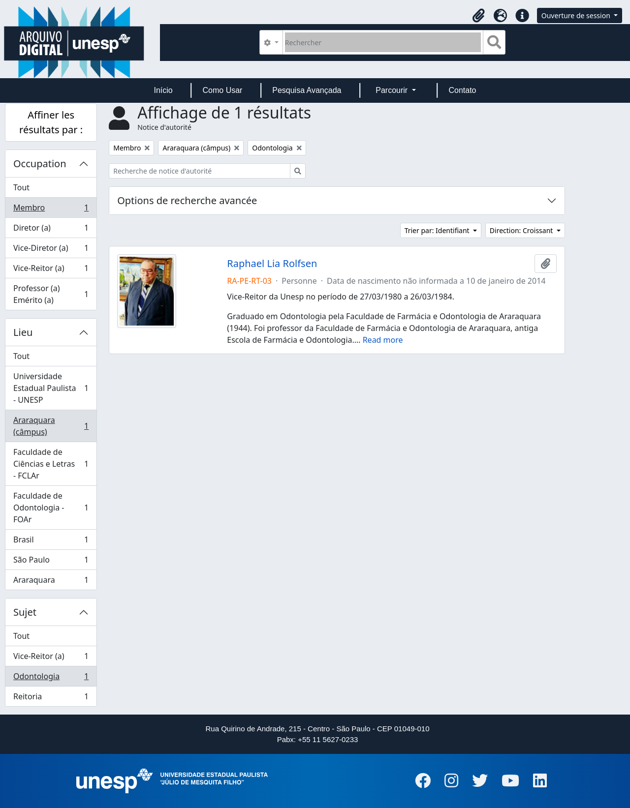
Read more (383, 339)
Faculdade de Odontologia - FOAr (51, 507)
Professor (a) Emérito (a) (51, 294)
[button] (479, 16)
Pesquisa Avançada (306, 90)
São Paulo (51, 562)
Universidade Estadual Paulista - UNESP (51, 388)
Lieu (22, 332)
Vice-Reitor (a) (51, 270)
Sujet (24, 612)
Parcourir (393, 90)
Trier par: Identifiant (438, 230)
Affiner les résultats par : (51, 122)
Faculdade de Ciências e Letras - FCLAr (51, 464)
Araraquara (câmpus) (51, 426)
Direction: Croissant (522, 230)
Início (163, 90)
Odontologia (51, 678)
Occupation (39, 163)
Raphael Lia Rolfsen (272, 263)
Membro (51, 210)
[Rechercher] (383, 42)
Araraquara (51, 582)
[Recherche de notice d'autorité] (199, 171)
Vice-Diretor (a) (51, 250)
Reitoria (51, 698)
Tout (21, 187)
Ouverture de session (576, 15)
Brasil (51, 542)
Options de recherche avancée (187, 200)
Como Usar (223, 90)
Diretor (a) (51, 230)
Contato (462, 90)
